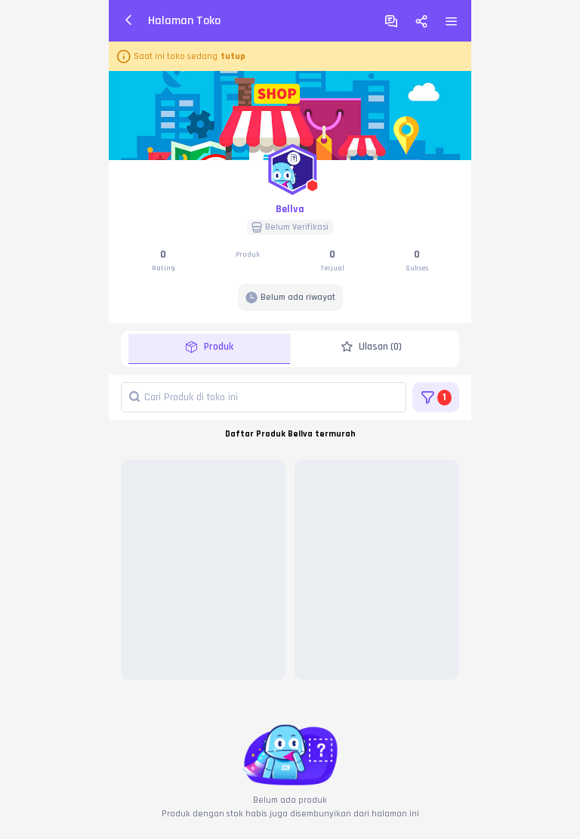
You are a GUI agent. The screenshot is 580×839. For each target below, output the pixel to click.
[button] (290, 166)
